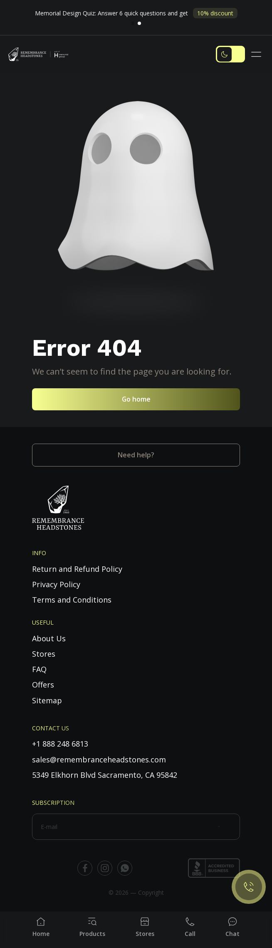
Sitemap (47, 700)
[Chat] (232, 927)
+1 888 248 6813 (60, 744)
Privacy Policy (56, 584)
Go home (136, 399)
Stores (43, 654)
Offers (43, 685)
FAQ (39, 669)
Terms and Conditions (71, 600)
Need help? (136, 454)
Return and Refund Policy (77, 569)
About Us (49, 638)
